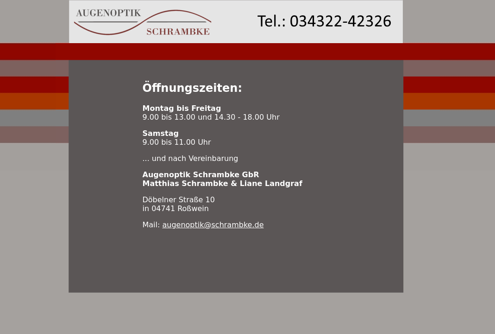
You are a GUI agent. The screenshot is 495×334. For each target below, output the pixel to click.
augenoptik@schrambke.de (212, 224)
